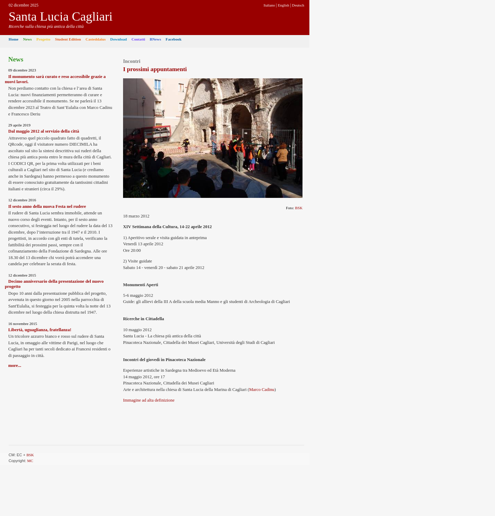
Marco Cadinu (262, 389)
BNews (155, 39)
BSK (298, 208)
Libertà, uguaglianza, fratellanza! (39, 329)
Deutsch (298, 5)
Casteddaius (96, 39)
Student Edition (68, 39)
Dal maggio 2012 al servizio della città (43, 131)
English (283, 5)
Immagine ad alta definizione (149, 400)
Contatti (138, 39)
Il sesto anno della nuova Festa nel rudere (47, 206)
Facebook (174, 39)
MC (30, 461)
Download (118, 39)
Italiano (269, 5)
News (27, 39)
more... (14, 365)
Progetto (43, 39)
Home (14, 39)
